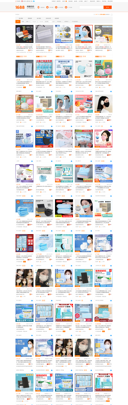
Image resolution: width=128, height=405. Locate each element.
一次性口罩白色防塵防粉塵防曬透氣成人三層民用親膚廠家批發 (83, 257)
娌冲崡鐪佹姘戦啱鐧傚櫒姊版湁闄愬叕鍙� (40, 399)
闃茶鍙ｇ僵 (46, 52)
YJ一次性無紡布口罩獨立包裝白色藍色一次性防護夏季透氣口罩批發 (64, 291)
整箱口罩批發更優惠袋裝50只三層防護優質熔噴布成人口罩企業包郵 (44, 117)
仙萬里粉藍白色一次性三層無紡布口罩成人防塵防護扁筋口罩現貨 (44, 326)
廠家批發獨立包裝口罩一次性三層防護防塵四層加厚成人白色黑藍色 (44, 82)
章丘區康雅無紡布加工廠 (40, 259)
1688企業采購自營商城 (40, 120)
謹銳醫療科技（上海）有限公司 (20, 155)
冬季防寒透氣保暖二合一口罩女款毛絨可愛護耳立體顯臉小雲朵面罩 (103, 117)
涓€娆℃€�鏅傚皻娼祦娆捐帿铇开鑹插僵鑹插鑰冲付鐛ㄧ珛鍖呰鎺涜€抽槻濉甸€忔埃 (24, 47)
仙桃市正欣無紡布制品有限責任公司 (80, 120)
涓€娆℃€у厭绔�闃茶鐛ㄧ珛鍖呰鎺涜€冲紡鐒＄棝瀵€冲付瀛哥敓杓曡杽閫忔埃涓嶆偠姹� (103, 47)
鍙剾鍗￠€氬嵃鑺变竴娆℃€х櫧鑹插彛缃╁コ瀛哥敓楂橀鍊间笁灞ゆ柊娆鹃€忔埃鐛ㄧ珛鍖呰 (64, 361)
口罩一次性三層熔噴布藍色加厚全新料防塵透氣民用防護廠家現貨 (24, 222)
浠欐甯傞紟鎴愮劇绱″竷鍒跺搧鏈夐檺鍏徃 (20, 50)
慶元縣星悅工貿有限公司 (80, 155)
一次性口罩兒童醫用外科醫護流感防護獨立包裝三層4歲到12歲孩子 (83, 117)
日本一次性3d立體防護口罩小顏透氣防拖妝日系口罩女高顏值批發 (24, 187)
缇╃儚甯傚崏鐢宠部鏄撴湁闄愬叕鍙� (99, 399)
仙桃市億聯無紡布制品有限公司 (80, 259)
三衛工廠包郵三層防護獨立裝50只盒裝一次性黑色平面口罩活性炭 (83, 291)
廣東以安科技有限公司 (20, 259)
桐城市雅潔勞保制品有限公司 (60, 294)
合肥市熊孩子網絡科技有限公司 (99, 85)
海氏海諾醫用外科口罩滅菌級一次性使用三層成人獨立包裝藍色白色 (64, 187)
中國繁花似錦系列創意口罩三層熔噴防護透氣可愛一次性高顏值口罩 (103, 152)
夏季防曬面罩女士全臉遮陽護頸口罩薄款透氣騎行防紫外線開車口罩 (64, 117)
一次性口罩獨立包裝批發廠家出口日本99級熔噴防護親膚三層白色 (24, 82)
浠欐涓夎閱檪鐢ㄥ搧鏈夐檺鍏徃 (20, 399)
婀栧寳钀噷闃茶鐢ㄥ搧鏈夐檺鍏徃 (80, 399)
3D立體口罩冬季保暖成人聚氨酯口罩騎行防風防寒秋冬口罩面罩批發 (44, 152)
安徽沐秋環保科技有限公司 (80, 224)
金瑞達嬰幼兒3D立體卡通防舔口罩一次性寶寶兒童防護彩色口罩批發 (24, 117)
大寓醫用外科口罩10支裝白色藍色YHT (44, 187)
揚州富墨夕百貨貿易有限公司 (80, 85)
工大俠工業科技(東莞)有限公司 (40, 224)
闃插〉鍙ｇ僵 (27, 52)
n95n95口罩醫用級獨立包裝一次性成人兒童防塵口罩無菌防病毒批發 (103, 291)
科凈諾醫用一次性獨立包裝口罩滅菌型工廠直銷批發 (24, 326)
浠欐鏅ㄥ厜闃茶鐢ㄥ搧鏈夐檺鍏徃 (80, 50)
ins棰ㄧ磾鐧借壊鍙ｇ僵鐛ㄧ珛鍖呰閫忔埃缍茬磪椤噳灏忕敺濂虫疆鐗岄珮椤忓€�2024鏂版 (84, 361)
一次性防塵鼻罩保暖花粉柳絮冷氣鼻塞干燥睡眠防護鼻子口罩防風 (83, 222)
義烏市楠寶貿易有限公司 (60, 155)
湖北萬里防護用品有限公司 (40, 329)
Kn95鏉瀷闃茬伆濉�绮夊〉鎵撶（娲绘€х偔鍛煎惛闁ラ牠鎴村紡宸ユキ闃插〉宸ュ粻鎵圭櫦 (64, 47)
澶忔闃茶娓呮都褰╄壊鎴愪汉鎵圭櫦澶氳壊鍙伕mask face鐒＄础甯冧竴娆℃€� (44, 47)
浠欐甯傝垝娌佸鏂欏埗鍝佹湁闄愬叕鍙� (80, 364)
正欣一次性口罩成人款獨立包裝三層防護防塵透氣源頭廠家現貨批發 (64, 222)
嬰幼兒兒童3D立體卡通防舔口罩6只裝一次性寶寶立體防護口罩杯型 (103, 82)
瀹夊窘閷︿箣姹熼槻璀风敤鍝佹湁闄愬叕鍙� (60, 50)
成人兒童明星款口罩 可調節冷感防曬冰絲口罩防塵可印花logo (64, 152)
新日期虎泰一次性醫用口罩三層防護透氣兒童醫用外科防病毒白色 (64, 82)
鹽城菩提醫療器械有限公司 (60, 189)
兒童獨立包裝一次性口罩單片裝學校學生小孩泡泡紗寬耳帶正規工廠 (83, 82)
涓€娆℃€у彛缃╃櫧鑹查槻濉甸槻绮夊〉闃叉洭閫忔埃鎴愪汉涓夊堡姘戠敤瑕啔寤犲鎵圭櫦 (24, 361)
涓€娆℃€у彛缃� (20, 52)
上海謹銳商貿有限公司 (99, 259)
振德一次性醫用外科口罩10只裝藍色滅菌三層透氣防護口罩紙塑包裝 (24, 152)
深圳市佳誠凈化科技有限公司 (20, 85)
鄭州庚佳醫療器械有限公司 (40, 189)
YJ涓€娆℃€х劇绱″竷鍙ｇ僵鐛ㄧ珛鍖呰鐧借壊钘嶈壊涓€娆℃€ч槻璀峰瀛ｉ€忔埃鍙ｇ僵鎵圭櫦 (103, 361)
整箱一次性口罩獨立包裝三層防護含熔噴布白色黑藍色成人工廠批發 (103, 326)
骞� (31, 50)
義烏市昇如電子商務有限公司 (20, 294)
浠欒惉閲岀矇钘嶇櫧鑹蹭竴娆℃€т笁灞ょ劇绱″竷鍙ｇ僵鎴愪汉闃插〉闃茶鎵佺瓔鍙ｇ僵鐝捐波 (84, 396)
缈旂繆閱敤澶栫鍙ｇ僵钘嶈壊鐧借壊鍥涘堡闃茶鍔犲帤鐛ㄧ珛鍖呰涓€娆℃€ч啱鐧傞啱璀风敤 (103, 396)
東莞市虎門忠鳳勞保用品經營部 (99, 329)
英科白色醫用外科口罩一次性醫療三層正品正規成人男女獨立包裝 (103, 257)
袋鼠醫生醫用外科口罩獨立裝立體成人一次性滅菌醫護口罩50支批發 (103, 187)
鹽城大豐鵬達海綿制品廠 (40, 155)
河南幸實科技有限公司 (99, 189)
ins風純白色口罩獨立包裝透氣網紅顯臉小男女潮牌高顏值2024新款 (44, 291)
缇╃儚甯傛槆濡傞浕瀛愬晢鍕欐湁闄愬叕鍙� (60, 364)
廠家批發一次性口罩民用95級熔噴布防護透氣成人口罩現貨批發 (24, 257)
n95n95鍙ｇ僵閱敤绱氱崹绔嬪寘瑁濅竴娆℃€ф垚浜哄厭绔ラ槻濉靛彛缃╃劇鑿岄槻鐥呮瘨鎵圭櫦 (44, 396)
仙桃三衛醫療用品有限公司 (80, 294)
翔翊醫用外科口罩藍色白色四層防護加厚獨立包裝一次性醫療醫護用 (64, 326)
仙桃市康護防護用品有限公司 (20, 329)
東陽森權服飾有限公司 (99, 120)
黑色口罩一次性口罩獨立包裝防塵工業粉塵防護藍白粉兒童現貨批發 (44, 222)
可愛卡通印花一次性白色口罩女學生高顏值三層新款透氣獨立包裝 (24, 291)
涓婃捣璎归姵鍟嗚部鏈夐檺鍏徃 (40, 364)
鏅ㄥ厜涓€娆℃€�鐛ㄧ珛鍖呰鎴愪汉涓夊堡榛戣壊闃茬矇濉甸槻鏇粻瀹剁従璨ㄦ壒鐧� (84, 47)
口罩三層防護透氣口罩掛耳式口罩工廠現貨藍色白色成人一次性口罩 (44, 257)
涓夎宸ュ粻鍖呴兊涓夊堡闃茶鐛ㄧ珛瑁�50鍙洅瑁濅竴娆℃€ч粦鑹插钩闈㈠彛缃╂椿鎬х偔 (24, 396)
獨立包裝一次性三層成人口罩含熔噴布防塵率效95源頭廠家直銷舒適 (83, 326)
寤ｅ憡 (31, 48)
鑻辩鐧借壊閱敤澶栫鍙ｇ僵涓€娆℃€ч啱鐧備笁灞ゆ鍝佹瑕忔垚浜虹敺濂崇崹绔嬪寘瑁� (44, 361)
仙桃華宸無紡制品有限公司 (80, 329)
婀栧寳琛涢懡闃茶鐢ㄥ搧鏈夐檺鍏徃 (40, 50)
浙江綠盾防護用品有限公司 (20, 224)
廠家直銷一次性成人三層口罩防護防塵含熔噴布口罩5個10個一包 (83, 152)
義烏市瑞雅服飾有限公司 (60, 120)
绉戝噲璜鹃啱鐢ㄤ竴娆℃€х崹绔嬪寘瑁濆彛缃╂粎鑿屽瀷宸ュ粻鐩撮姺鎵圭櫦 (64, 396)
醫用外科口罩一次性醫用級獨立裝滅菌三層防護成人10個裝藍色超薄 (64, 257)
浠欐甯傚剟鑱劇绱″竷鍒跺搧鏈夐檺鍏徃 (20, 364)
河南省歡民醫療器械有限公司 (99, 294)
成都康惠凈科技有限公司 (99, 224)
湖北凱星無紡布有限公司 (99, 155)
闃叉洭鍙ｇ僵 (86, 52)
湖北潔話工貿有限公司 (40, 85)
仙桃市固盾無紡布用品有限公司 (80, 189)
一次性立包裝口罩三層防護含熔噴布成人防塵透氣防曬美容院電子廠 (83, 187)
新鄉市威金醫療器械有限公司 (60, 85)
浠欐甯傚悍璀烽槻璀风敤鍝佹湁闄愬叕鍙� (60, 399)
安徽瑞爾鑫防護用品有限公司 (20, 189)
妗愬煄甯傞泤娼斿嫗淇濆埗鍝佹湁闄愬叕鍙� (99, 364)
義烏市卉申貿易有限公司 (60, 329)
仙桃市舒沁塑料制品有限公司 (40, 294)
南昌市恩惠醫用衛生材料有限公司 (60, 259)
